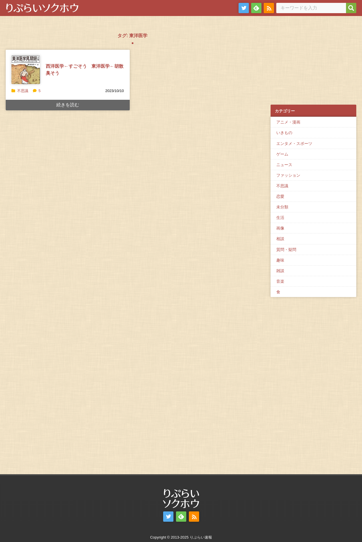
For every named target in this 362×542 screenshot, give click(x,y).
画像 (280, 228)
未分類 (282, 207)
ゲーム (282, 154)
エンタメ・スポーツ (294, 143)
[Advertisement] (313, 63)
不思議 (22, 91)
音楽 (280, 281)
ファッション (288, 175)
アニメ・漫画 (288, 122)
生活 (280, 217)
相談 (280, 238)
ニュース (284, 164)
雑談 (280, 270)
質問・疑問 (286, 249)
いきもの (284, 132)
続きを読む (67, 104)
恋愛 (280, 196)
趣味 (280, 260)
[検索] (351, 8)
